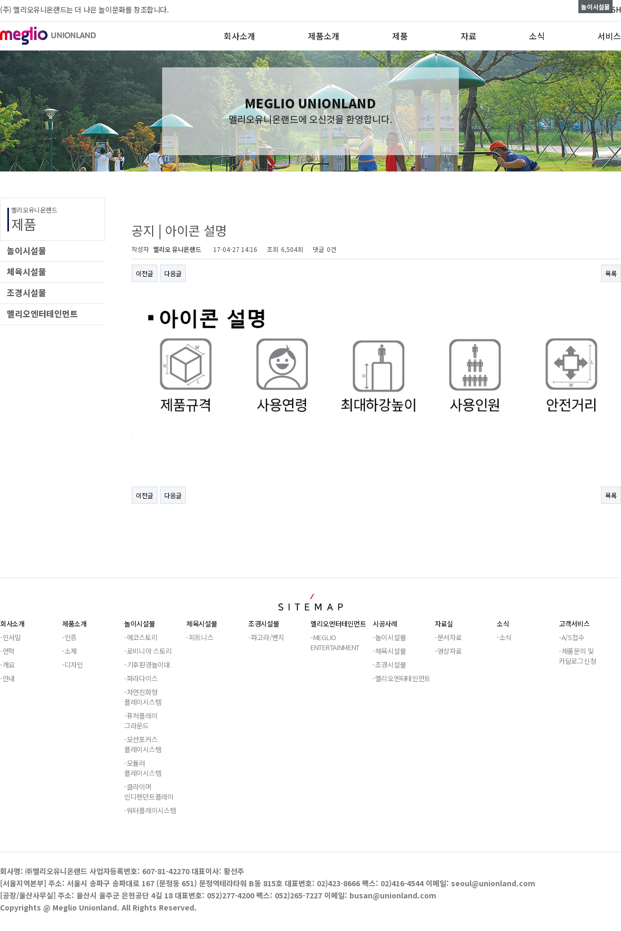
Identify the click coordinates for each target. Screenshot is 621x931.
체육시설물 (201, 624)
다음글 (173, 273)
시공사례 (385, 624)
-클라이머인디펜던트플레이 (149, 792)
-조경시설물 (389, 665)
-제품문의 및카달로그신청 (577, 656)
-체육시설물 (389, 651)
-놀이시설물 (389, 637)
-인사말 (10, 637)
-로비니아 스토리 (148, 651)
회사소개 (239, 35)
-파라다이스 (140, 678)
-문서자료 (448, 637)
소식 (537, 35)
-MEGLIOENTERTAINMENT (334, 642)
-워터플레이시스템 (150, 810)
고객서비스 (574, 624)
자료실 (444, 624)
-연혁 (7, 651)
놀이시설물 (139, 624)
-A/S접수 (571, 637)
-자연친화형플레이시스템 (142, 697)
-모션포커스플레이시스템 (142, 744)
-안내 (7, 678)
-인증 (69, 637)
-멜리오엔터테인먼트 (401, 678)
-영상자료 (448, 651)
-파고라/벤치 (266, 637)
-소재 (69, 651)
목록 (611, 273)
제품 (400, 35)
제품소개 (323, 35)
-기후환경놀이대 (147, 665)
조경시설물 (263, 624)
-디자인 (72, 665)
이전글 (144, 273)
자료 (468, 35)
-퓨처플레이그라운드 (140, 721)
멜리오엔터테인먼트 (338, 624)
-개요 (7, 665)
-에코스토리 (140, 637)
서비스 (609, 35)
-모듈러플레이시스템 (142, 768)
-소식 (504, 637)
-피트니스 (200, 637)
